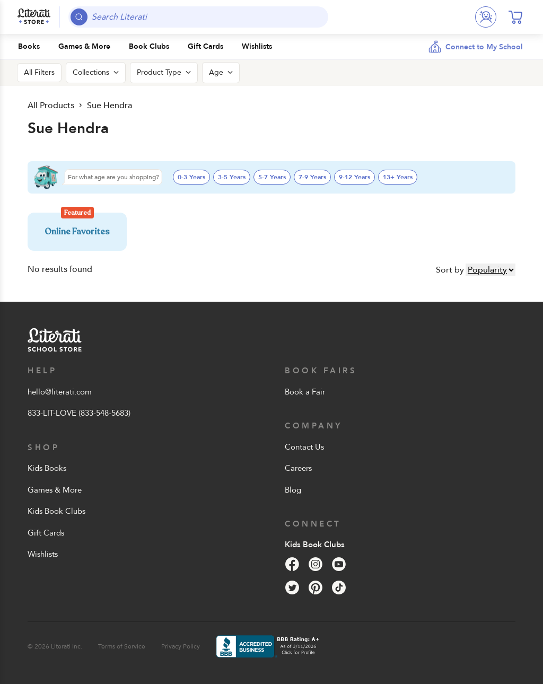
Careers (298, 468)
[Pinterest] (315, 587)
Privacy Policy (180, 646)
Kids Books (47, 468)
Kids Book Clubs (56, 511)
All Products (51, 105)
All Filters (39, 72)
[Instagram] (315, 564)
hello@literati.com (60, 392)
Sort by (450, 270)
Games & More (55, 490)
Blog (293, 490)
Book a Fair (305, 392)
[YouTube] (338, 564)
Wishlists (43, 554)
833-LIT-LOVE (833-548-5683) (79, 413)
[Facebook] (292, 564)
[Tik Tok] (338, 587)
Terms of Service (121, 646)
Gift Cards (46, 533)
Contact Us (304, 447)
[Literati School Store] (34, 16)
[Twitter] (292, 587)
